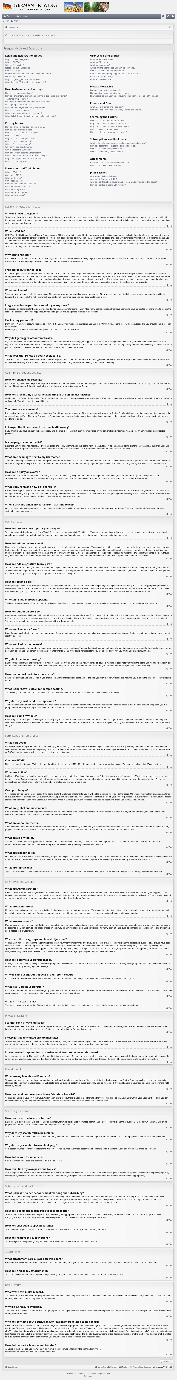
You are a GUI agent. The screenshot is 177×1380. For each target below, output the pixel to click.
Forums (10, 16)
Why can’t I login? (13, 70)
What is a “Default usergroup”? (104, 76)
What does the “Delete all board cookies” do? (25, 82)
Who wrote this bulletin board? (104, 176)
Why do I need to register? (17, 59)
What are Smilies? (13, 178)
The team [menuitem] (113, 1367)
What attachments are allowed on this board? (110, 162)
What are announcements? (17, 186)
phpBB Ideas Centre (127, 1310)
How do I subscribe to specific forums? (107, 148)
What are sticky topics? (15, 189)
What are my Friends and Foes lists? (107, 107)
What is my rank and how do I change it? (23, 113)
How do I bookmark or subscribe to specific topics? (113, 146)
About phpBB (34, 1298)
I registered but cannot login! (18, 68)
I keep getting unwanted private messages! (109, 93)
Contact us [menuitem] (102, 1367)
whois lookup (27, 1328)
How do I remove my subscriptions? (106, 151)
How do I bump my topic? (16, 161)
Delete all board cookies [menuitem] (141, 1367)
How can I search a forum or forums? (107, 120)
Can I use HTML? (13, 175)
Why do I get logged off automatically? (22, 79)
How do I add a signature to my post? (22, 132)
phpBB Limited (81, 1295)
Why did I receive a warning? (18, 150)
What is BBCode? (13, 172)
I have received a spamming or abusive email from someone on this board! (124, 96)
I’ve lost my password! (15, 76)
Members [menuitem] (125, 1367)
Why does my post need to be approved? (24, 158)
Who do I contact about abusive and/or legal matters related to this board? (123, 182)
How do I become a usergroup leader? (107, 70)
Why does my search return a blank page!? (109, 126)
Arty (91, 1376)
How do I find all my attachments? (105, 165)
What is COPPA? (13, 62)
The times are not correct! (17, 99)
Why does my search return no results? (108, 123)
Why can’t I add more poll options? (21, 138)
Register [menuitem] (173, 17)
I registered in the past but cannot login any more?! (28, 73)
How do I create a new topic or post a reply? (25, 127)
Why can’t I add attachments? (18, 147)
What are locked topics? (16, 192)
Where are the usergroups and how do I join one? (112, 68)
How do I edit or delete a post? (19, 130)
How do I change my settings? (19, 93)
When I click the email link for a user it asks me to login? (30, 116)
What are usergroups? (100, 65)
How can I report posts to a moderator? (23, 153)
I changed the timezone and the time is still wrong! (28, 102)
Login (7, 21)
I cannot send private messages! (105, 90)
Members (24, 16)
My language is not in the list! (18, 104)
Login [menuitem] (168, 17)
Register (17, 21)
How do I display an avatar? (17, 110)
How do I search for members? (104, 129)
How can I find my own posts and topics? (108, 132)
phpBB (118, 448)
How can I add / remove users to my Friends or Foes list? (116, 110)
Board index (13, 1367)
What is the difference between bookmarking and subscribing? (118, 143)
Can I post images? (14, 181)
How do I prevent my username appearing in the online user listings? (36, 96)
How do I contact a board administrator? (108, 185)
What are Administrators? (101, 59)
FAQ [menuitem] (164, 17)
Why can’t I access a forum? (18, 144)
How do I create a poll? (15, 135)
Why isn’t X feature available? (103, 179)
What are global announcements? (20, 183)
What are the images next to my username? (25, 107)
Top (170, 226)
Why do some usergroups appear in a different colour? (115, 73)
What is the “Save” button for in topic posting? (26, 155)
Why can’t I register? (14, 65)
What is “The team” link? (101, 79)
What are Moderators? (100, 62)
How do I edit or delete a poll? (18, 141)
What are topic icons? (15, 195)
